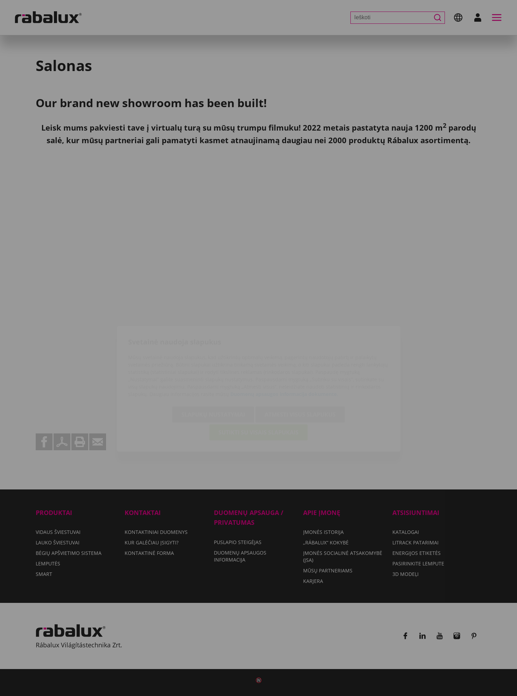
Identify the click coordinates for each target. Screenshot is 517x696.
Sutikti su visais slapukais (258, 392)
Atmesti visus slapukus (300, 374)
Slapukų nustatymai (213, 374)
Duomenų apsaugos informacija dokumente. (284, 353)
